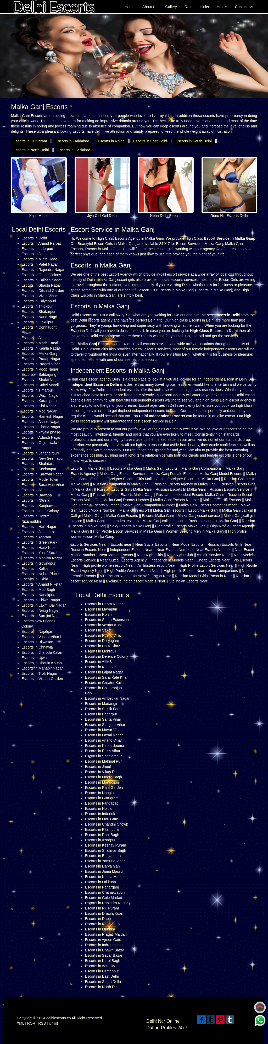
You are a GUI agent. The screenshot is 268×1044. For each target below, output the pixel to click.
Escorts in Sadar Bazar (103, 955)
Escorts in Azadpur (100, 840)
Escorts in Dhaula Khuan (41, 663)
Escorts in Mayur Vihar (103, 730)
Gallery (171, 7)
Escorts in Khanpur (100, 667)
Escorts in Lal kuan (100, 882)
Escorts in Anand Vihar (103, 740)
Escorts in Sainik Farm (103, 709)
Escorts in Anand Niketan (41, 584)
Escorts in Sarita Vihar (103, 719)
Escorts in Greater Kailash (106, 683)
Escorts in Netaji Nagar (40, 610)
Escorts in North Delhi (31, 150)
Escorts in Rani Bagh (102, 835)
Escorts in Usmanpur (102, 971)
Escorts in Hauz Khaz (102, 646)
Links (204, 7)
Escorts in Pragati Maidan (106, 934)
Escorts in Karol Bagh (102, 961)
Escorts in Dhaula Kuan (104, 913)
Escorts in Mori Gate (101, 819)
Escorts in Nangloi (100, 793)
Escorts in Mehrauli (100, 651)
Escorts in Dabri (98, 919)
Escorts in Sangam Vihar (105, 724)
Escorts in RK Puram (102, 908)
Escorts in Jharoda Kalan (41, 652)
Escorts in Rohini (99, 614)
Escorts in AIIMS (98, 662)
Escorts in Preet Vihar (102, 751)
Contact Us (244, 7)
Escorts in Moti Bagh (38, 589)
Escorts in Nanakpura (39, 595)
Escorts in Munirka (100, 929)
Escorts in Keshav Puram (105, 845)
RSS (42, 1023)
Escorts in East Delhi (150, 141)
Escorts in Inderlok (100, 814)
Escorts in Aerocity (100, 966)
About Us (150, 7)
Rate (189, 7)
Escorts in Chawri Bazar (104, 950)
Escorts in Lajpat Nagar (104, 672)
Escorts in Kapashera (102, 924)
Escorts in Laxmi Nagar (104, 735)
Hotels (222, 7)
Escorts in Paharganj (102, 887)
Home (129, 7)
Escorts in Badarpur (101, 714)
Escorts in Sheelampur (103, 756)
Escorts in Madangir (101, 704)
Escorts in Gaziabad (73, 150)
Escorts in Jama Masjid (104, 871)
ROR (31, 1023)
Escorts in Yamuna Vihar (105, 861)
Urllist (53, 1023)
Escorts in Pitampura (102, 829)
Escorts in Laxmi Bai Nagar (43, 605)
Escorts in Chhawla (37, 647)
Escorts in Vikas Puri (102, 772)
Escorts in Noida (111, 141)
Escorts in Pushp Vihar (103, 635)
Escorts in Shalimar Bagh (105, 850)
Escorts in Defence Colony (106, 656)
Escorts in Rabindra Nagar (106, 903)
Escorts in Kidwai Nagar (40, 600)
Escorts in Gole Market (103, 898)
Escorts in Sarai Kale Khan (107, 677)
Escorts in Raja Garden (104, 787)
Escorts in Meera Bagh (103, 777)
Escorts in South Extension (107, 620)
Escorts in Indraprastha (104, 945)
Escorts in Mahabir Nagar (42, 668)
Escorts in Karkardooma (104, 745)
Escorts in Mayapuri (101, 609)
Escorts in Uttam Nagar (104, 604)
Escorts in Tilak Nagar (39, 673)
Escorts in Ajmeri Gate (103, 940)
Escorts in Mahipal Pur (103, 761)
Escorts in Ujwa (34, 658)
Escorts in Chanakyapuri (105, 892)
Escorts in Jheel (98, 766)
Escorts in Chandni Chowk (106, 824)
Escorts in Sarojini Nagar (41, 616)
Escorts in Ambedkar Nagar (107, 698)
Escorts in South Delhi (194, 141)
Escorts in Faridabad (72, 141)
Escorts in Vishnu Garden (42, 679)
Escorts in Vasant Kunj (103, 625)
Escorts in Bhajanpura (103, 856)
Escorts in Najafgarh (37, 631)
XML (20, 1023)
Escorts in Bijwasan (37, 642)
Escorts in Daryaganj (102, 641)
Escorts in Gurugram (30, 141)
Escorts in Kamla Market (105, 877)
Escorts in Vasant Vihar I (41, 637)
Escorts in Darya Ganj (103, 866)
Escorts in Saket (98, 630)
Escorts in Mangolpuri (102, 782)
